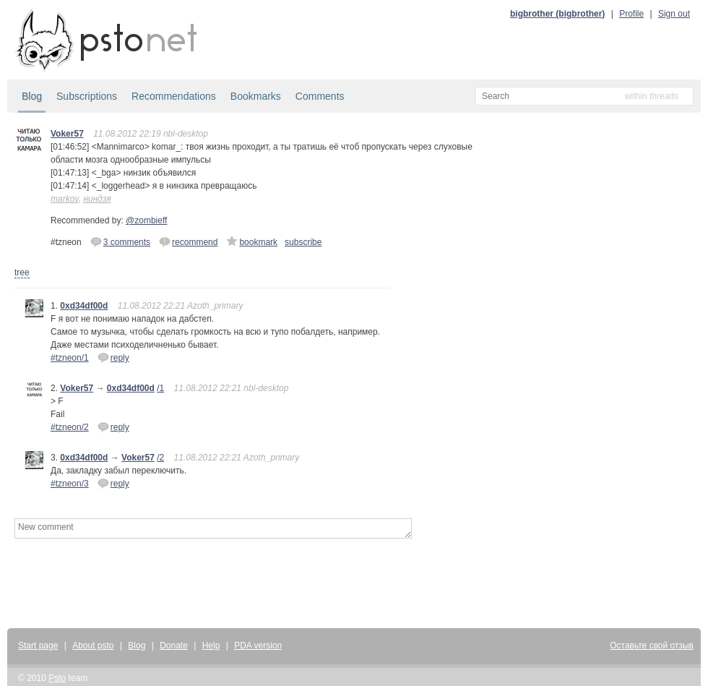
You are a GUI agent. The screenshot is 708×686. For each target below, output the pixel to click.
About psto (92, 645)
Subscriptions (86, 96)
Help (211, 645)
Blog (32, 96)
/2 (160, 458)
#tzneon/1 (70, 358)
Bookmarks (255, 96)
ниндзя (97, 199)
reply (113, 357)
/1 (160, 388)
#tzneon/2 (70, 427)
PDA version (258, 645)
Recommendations (173, 96)
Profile (631, 14)
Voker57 (67, 134)
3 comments (120, 241)
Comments (320, 96)
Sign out (674, 14)
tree (22, 272)
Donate (174, 645)
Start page (38, 645)
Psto (57, 678)
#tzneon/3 (70, 484)
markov (64, 199)
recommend (188, 241)
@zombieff (146, 220)
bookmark (251, 241)
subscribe (303, 242)
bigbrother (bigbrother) (557, 14)
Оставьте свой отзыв (652, 645)
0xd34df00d (84, 306)
